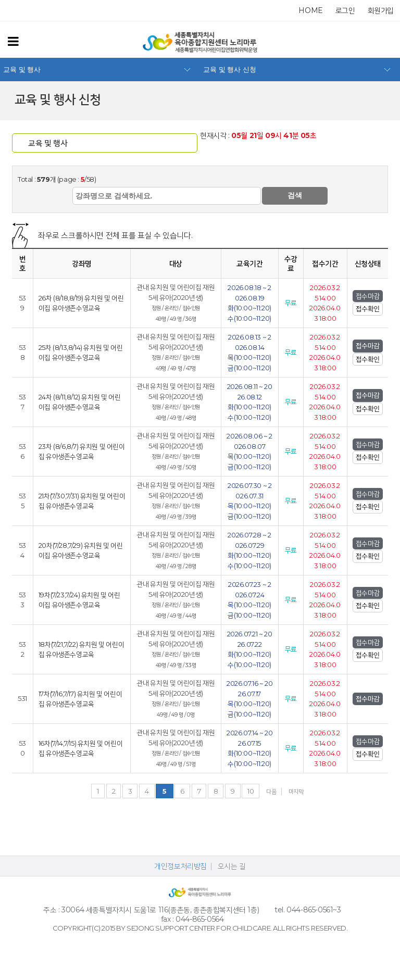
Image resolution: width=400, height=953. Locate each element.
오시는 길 (232, 866)
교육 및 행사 (22, 69)
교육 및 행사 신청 (229, 69)
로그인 (345, 10)
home (310, 10)
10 (250, 791)
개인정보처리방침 (180, 866)
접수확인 (368, 309)
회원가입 (381, 10)
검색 (295, 195)
